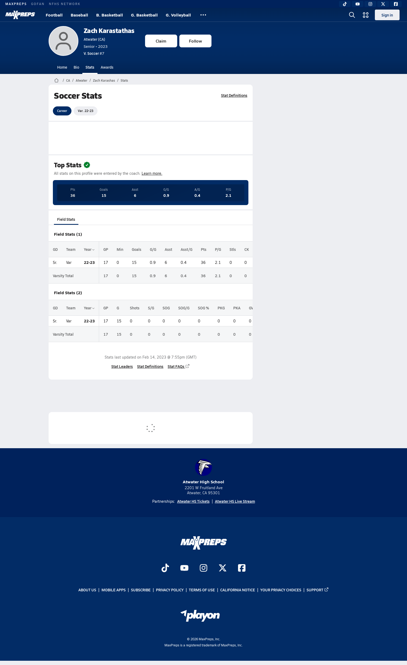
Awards (107, 67)
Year (89, 249)
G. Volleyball (178, 15)
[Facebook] (396, 4)
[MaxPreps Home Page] (56, 80)
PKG (221, 307)
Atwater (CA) (94, 39)
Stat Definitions (234, 95)
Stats (90, 67)
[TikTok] (345, 4)
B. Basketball (109, 15)
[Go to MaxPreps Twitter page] (222, 568)
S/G (151, 307)
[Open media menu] (366, 15)
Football (54, 15)
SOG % (203, 307)
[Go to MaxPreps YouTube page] (184, 568)
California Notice (237, 590)
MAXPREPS (16, 4)
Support (318, 590)
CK (246, 249)
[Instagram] (370, 4)
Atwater (81, 80)
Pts (203, 249)
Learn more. (152, 173)
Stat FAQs (179, 366)
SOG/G (183, 307)
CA (68, 80)
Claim (161, 41)
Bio (76, 67)
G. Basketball (144, 15)
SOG (166, 307)
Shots (134, 307)
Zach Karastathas (109, 30)
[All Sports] (203, 15)
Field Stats (66, 219)
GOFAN (38, 4)
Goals (136, 249)
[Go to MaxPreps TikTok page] (165, 568)
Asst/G (186, 249)
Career (62, 111)
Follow (195, 41)
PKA (236, 307)
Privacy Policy (170, 590)
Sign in (387, 15)
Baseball (79, 15)
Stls (233, 249)
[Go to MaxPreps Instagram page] (203, 568)
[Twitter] (383, 4)
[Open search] (352, 15)
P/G (218, 249)
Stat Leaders (122, 366)
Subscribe (141, 590)
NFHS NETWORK (64, 4)
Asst (168, 249)
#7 (94, 53)
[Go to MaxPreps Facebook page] (242, 568)
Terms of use (202, 590)
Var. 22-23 (85, 111)
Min (120, 249)
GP (105, 249)
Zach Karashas (104, 80)
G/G (153, 249)
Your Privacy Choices (280, 590)
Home (62, 67)
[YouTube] (357, 4)
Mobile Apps (113, 590)
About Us (87, 590)
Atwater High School (203, 472)
